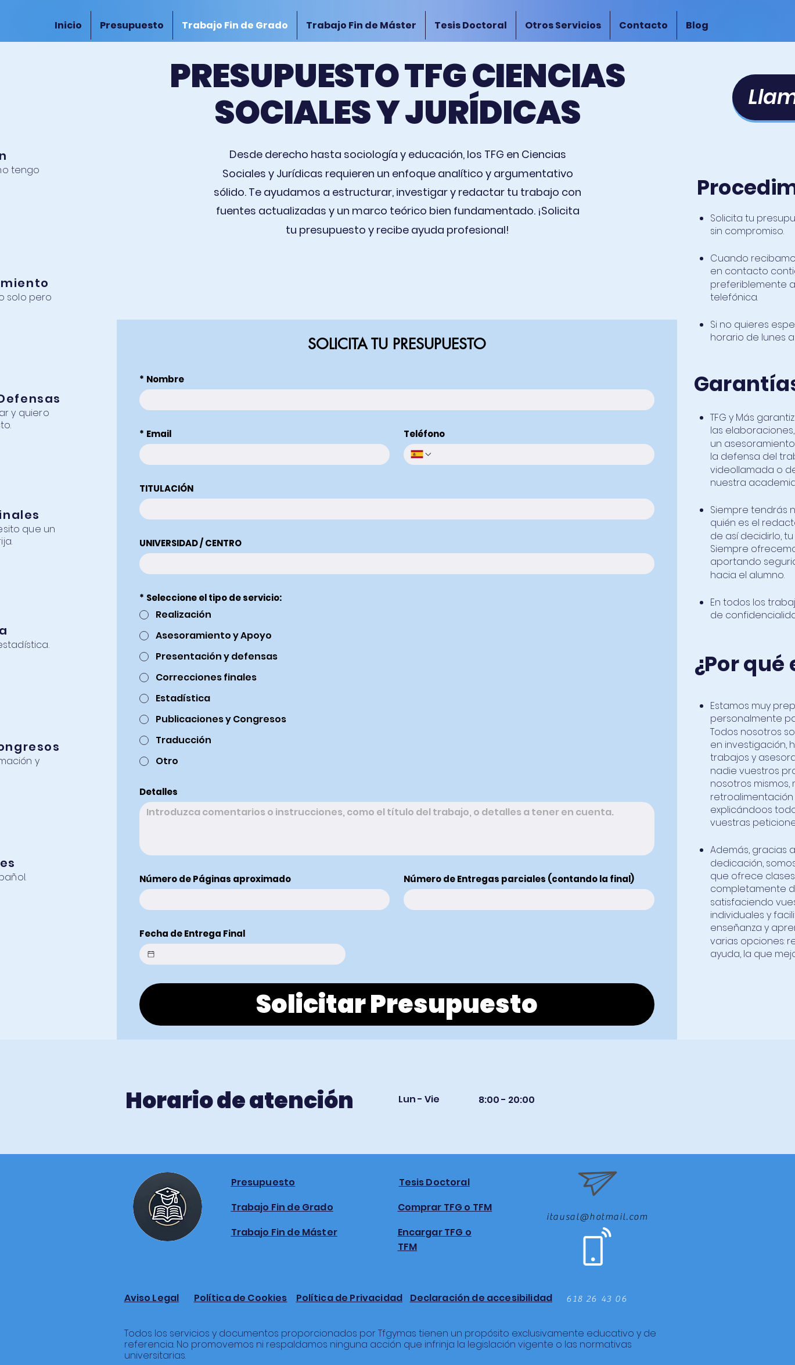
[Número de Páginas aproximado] (261, 899)
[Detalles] (396, 829)
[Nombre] (393, 399)
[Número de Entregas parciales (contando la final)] (525, 899)
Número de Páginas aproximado (215, 879)
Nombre (161, 379)
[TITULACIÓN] (393, 509)
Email (155, 434)
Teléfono (424, 434)
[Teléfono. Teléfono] (540, 454)
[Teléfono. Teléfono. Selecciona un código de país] (422, 454)
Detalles (158, 792)
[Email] (261, 454)
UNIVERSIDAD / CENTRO (190, 543)
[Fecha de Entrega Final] (151, 954)
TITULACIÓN (166, 488)
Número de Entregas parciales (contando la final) (519, 879)
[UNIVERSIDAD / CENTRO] (393, 563)
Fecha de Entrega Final (192, 934)
